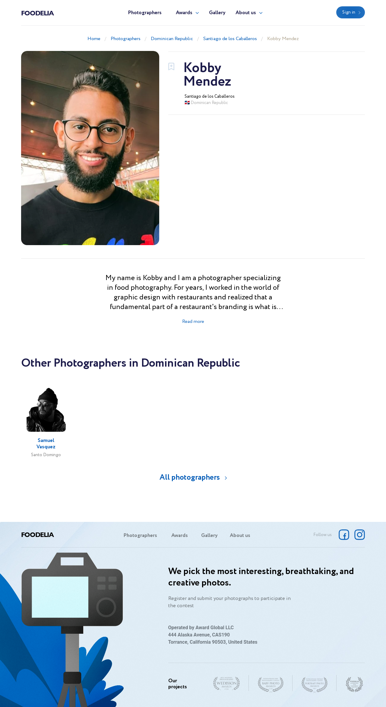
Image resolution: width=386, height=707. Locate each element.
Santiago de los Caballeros (230, 38)
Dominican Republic (172, 38)
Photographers (145, 13)
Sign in (348, 12)
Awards (184, 13)
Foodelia (37, 12)
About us (246, 13)
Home (93, 38)
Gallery (217, 13)
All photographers (190, 477)
